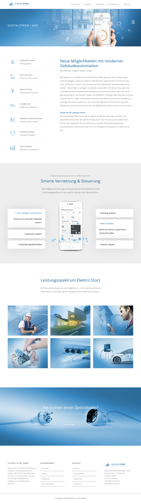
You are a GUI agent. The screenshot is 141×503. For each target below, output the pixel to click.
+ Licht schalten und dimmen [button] (28, 213)
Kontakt (127, 4)
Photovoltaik (26, 75)
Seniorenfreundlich (47, 484)
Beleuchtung (26, 89)
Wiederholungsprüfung (31, 118)
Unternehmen (113, 4)
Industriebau (26, 146)
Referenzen (100, 4)
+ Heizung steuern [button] (107, 213)
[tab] (26, 234)
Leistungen (75, 4)
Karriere (87, 4)
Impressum (76, 484)
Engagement (45, 479)
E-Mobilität (25, 104)
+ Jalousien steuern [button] (33, 234)
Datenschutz (77, 479)
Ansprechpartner (78, 474)
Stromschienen (27, 132)
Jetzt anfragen (70, 424)
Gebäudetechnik (27, 60)
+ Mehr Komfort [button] (106, 223)
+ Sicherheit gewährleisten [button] (29, 244)
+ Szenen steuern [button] (107, 244)
